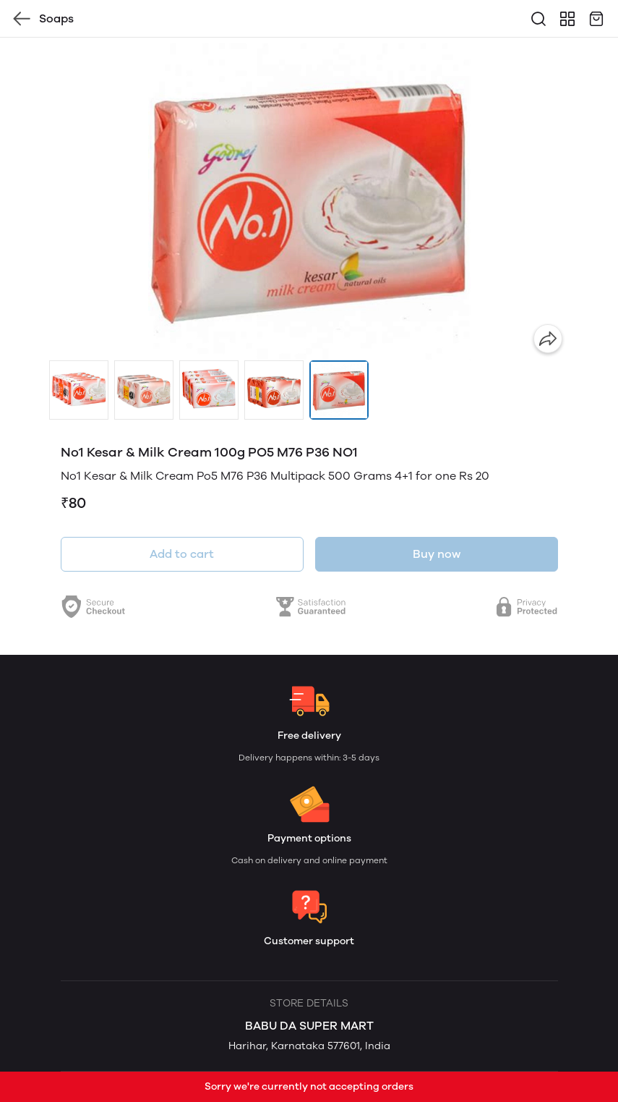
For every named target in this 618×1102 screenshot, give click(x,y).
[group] (309, 199)
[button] (78, 390)
